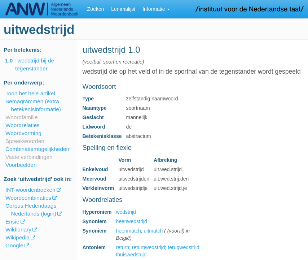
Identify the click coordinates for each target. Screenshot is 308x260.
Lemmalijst (123, 9)
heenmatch (128, 231)
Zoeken (95, 9)
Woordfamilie (21, 117)
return (122, 247)
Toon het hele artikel (30, 93)
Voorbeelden (20, 165)
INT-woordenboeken (30, 190)
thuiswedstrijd (131, 254)
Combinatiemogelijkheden (37, 149)
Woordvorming (23, 133)
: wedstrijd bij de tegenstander (34, 64)
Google (14, 245)
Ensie (12, 221)
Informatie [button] (156, 9)
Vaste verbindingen (29, 157)
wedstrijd (126, 212)
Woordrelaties (22, 125)
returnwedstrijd (148, 247)
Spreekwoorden (24, 141)
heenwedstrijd (131, 221)
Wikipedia (17, 237)
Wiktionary (18, 229)
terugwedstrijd (183, 247)
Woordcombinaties (28, 198)
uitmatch (153, 231)
